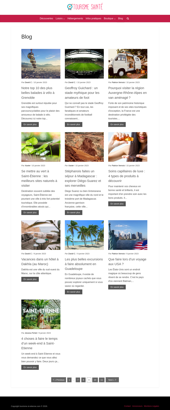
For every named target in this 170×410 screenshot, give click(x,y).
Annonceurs (137, 406)
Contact (127, 406)
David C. (28, 82)
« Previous (59, 380)
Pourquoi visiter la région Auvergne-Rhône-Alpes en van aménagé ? (127, 92)
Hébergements (75, 18)
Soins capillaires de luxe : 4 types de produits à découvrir (126, 176)
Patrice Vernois (118, 82)
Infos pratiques (93, 18)
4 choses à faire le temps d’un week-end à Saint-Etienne (39, 343)
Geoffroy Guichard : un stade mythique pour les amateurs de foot (82, 92)
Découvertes (46, 18)
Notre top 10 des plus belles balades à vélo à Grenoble (37, 92)
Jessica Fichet (31, 333)
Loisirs (59, 18)
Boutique (108, 18)
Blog (120, 18)
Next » (111, 380)
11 (102, 380)
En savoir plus (30, 124)
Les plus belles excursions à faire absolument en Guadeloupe (84, 264)
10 (95, 380)
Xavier (27, 165)
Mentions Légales (151, 406)
